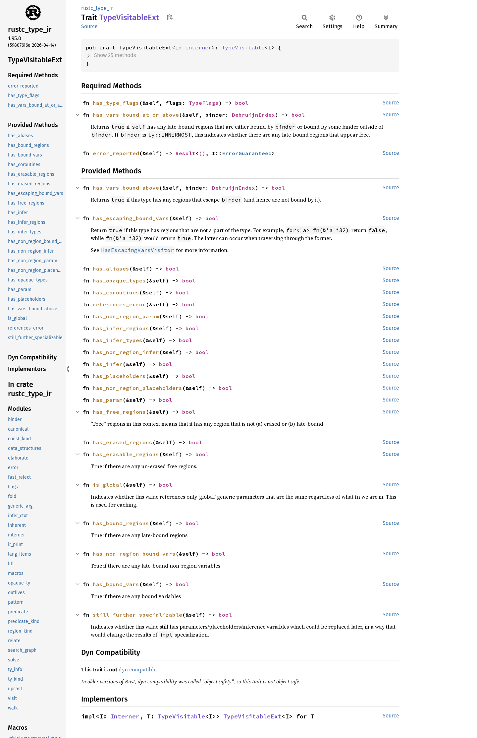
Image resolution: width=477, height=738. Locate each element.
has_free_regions (119, 411)
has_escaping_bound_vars (131, 218)
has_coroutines (116, 292)
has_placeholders (119, 376)
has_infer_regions (121, 328)
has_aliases (111, 268)
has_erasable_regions (126, 454)
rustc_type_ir (97, 8)
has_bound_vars (116, 584)
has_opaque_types (119, 280)
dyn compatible (137, 669)
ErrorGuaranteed (247, 153)
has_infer (108, 364)
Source (89, 26)
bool (241, 102)
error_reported (116, 153)
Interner (198, 47)
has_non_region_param (126, 316)
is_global (108, 484)
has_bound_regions (121, 523)
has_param (108, 400)
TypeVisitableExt (252, 716)
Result (185, 153)
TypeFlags (204, 102)
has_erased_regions (122, 442)
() (202, 153)
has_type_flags (116, 102)
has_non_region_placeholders (137, 388)
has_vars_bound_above (126, 187)
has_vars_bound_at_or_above (136, 114)
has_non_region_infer (126, 352)
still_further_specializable (137, 614)
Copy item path (169, 17)
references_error (119, 304)
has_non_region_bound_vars (134, 553)
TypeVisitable (243, 47)
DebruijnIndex (253, 114)
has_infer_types (117, 340)
